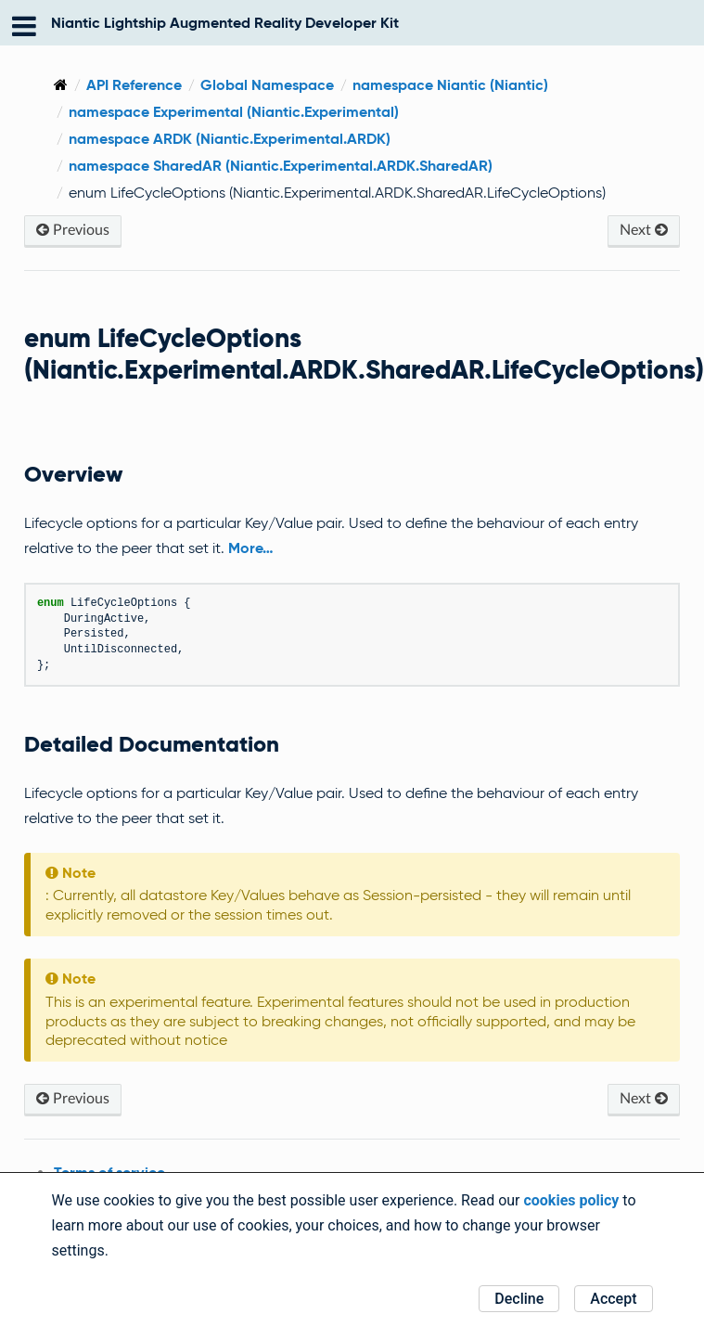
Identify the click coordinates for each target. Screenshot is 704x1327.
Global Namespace (267, 85)
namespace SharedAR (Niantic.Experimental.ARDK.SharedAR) (281, 165)
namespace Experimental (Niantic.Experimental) (234, 112)
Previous (72, 230)
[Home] (61, 85)
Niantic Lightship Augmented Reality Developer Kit (225, 22)
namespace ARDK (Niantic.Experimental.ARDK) (229, 138)
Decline (519, 1299)
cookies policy (571, 1200)
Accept (613, 1299)
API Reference (134, 85)
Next (644, 230)
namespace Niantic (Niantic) (450, 85)
